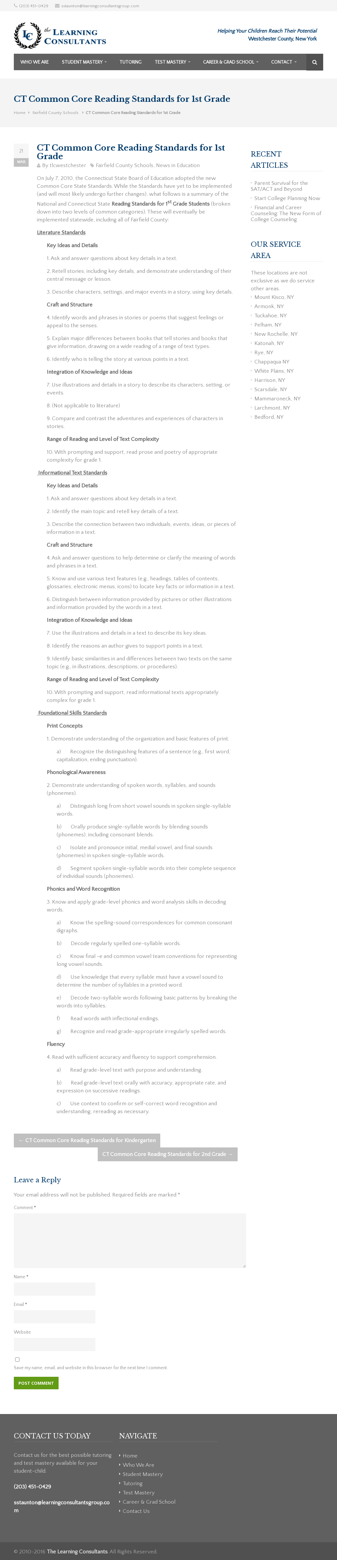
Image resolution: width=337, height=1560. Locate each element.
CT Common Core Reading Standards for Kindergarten (87, 1140)
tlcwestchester (68, 165)
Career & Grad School (228, 62)
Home (19, 112)
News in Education (178, 165)
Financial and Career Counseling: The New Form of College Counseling (286, 213)
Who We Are (34, 62)
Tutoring (130, 62)
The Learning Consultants (77, 1552)
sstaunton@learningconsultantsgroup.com (100, 6)
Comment (25, 1207)
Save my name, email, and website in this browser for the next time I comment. (91, 1368)
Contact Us (136, 1511)
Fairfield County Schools (55, 112)
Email (20, 1304)
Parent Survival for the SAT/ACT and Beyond (279, 186)
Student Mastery (82, 62)
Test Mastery (170, 62)
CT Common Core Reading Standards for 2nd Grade (167, 1154)
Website (22, 1332)
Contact (281, 62)
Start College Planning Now (287, 198)
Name (21, 1277)
